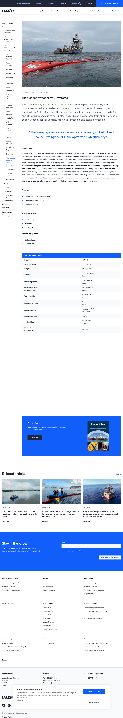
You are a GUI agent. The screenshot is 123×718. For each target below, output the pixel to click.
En (90, 4)
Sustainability (7, 639)
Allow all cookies (94, 691)
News (86, 639)
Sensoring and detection (9, 31)
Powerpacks (10, 169)
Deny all (94, 697)
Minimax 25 (10, 73)
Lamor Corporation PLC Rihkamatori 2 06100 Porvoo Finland (11, 681)
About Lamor (48, 603)
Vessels (7, 187)
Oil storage (8, 191)
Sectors (46, 578)
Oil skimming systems (7, 47)
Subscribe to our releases (93, 647)
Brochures (47, 618)
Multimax (9, 77)
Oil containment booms (8, 39)
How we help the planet (11, 578)
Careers (51, 4)
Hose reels (10, 179)
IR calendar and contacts (93, 618)
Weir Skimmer (9, 123)
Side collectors (9, 136)
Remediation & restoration (12, 590)
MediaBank (47, 615)
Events (4, 660)
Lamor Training (48, 622)
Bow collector (9, 129)
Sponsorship (47, 626)
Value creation (7, 643)
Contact (63, 4)
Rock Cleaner (9, 64)
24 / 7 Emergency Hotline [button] (109, 3)
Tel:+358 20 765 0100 (51, 678)
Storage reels (9, 174)
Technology (88, 578)
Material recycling (5, 206)
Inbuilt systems (9, 142)
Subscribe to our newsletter (94, 650)
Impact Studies (7, 603)
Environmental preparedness (7, 24)
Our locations (48, 611)
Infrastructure (48, 586)
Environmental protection (11, 583)
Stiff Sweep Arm (10, 149)
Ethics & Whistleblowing (11, 650)
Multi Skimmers (10, 89)
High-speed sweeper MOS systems (10, 161)
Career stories (48, 643)
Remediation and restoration (7, 214)
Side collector (30, 240)
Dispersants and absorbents (8, 197)
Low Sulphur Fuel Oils (9, 56)
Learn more (20, 700)
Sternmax (9, 154)
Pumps (6, 183)
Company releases (91, 615)
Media (38, 4)
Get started (115, 11)
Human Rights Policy (50, 629)
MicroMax (9, 69)
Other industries (49, 590)
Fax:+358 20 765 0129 (51, 680)
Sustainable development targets (14, 647)
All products (88, 594)
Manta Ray (10, 118)
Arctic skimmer (9, 113)
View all (116, 474)
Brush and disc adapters (10, 96)
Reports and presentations (94, 608)
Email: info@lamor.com (51, 683)
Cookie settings (94, 702)
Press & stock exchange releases (96, 611)
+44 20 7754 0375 (91, 678)
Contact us (47, 608)
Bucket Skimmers (10, 82)
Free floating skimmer (9, 105)
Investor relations (23, 4)
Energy (45, 583)
